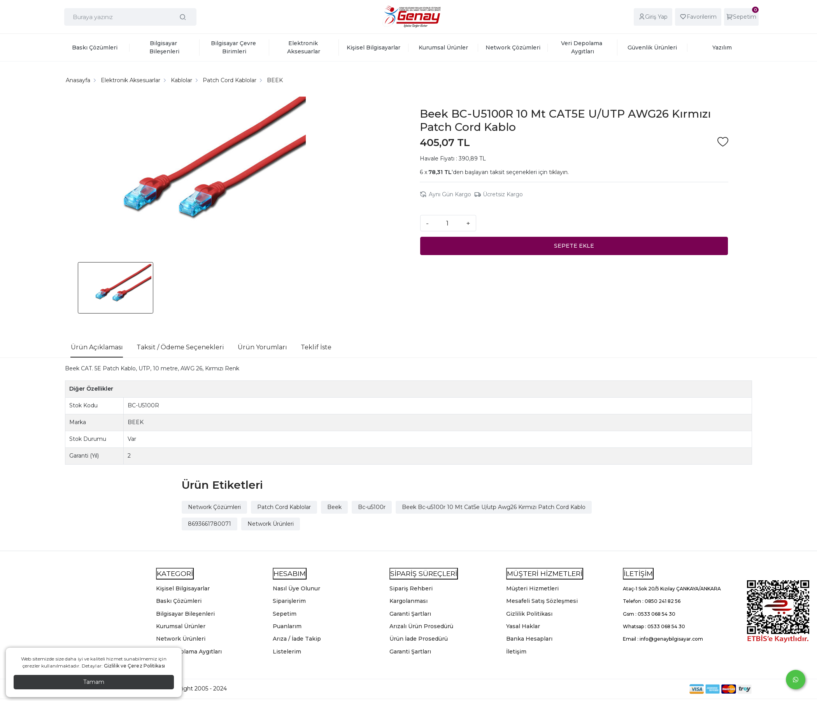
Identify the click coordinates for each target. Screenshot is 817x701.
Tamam (93, 681)
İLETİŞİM (638, 573)
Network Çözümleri (214, 507)
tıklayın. (559, 172)
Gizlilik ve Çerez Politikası (134, 666)
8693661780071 (209, 523)
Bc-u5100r (372, 507)
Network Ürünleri (270, 523)
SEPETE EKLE (574, 245)
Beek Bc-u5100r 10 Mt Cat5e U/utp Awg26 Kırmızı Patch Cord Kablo (494, 507)
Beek (334, 507)
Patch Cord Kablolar (284, 507)
